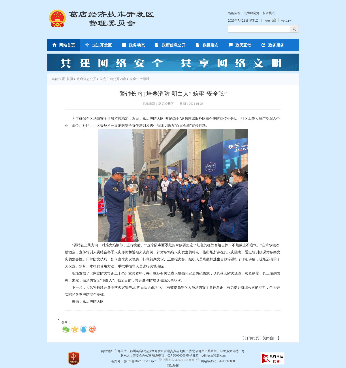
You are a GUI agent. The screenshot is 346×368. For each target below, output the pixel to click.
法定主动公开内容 (113, 79)
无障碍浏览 (251, 13)
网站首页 (63, 45)
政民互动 (240, 45)
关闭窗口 (270, 338)
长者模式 (269, 13)
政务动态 (133, 45)
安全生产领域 (139, 79)
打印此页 (252, 338)
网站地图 (173, 365)
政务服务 (272, 45)
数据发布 (207, 45)
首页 (70, 79)
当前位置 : (59, 79)
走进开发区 (98, 45)
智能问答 (234, 13)
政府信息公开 (170, 45)
